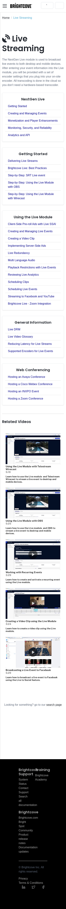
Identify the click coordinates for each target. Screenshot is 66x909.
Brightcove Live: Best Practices (27, 168)
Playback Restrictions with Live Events (32, 267)
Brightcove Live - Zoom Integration (29, 303)
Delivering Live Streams (23, 160)
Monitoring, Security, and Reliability (30, 127)
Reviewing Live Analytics (23, 274)
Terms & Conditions (31, 882)
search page (54, 704)
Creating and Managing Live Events (30, 231)
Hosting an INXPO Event (23, 391)
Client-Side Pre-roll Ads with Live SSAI (32, 224)
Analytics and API (19, 135)
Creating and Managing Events (27, 113)
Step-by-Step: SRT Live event (26, 175)
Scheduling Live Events (22, 289)
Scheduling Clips (18, 281)
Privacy (23, 878)
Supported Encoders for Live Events (30, 351)
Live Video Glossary (20, 336)
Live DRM (14, 329)
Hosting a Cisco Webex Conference (30, 384)
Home (6, 17)
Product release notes (23, 839)
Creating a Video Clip (21, 238)
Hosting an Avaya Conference (26, 376)
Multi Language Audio (21, 260)
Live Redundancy (19, 252)
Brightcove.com (28, 817)
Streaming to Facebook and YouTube (31, 296)
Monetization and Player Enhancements (33, 120)
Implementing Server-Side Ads (27, 245)
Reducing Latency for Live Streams (30, 343)
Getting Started (17, 106)
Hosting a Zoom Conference (25, 398)
